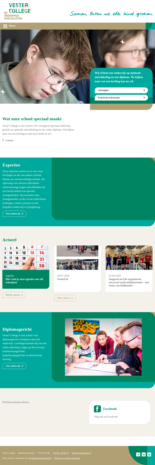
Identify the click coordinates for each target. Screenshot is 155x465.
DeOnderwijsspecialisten (15, 402)
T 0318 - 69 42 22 (60, 453)
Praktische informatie (109, 97)
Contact (9, 140)
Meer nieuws (63, 298)
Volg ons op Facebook (106, 416)
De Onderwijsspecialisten (40, 458)
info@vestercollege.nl (81, 453)
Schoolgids (103, 90)
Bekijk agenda (13, 295)
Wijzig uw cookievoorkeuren (67, 458)
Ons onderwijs (13, 213)
